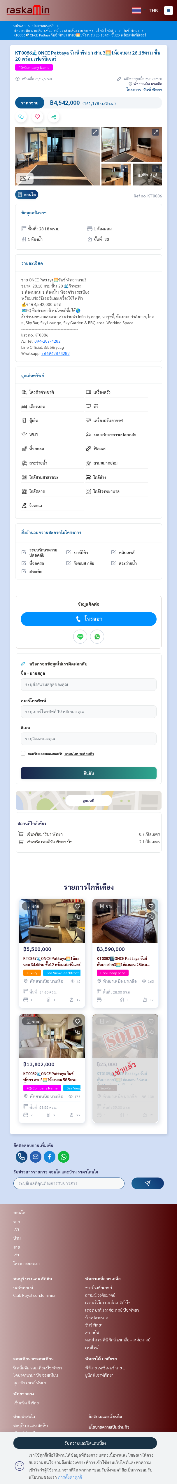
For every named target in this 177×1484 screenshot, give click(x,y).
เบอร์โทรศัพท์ (33, 700)
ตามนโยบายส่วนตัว (79, 753)
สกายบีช (92, 1332)
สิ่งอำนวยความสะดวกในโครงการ (51, 532)
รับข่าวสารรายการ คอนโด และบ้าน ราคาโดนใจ (55, 1171)
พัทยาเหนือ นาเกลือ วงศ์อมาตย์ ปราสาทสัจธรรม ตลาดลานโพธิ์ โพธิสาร (64, 30)
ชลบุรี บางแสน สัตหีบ (32, 1278)
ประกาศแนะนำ (43, 25)
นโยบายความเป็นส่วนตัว (109, 1426)
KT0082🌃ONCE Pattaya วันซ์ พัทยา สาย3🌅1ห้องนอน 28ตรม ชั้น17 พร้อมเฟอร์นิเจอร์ (122, 961)
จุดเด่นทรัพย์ (32, 375)
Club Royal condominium (35, 1295)
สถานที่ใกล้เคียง (31, 823)
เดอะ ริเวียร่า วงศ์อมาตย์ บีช (107, 1302)
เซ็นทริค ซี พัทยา (27, 1402)
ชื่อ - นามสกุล (33, 673)
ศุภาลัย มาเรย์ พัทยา (29, 1382)
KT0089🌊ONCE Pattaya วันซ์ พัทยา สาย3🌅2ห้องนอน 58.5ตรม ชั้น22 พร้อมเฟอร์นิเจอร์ (49, 1076)
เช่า (16, 1228)
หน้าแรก (19, 25)
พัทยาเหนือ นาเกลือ (103, 1278)
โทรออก (88, 618)
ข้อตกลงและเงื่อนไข (105, 1416)
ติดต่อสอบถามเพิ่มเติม (33, 1145)
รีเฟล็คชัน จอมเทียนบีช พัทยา (37, 1367)
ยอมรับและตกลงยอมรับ (45, 753)
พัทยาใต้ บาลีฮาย (101, 1358)
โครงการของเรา (26, 1263)
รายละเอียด (32, 263)
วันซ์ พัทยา (131, 30)
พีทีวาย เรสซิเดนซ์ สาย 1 (105, 1367)
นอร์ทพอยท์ (23, 1287)
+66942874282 (55, 353)
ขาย (16, 1221)
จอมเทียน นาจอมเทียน (33, 1358)
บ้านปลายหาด (96, 1317)
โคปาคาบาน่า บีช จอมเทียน (35, 1375)
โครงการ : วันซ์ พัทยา (144, 89)
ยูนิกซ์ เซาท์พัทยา (99, 1375)
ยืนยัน (88, 773)
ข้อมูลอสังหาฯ (34, 212)
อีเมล (25, 727)
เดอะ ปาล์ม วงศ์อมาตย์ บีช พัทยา (112, 1310)
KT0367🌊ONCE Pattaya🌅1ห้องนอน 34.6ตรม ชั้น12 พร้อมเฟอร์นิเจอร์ (51, 961)
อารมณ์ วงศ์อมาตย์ (100, 1295)
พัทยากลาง (23, 1393)
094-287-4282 (47, 341)
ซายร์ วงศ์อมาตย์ (98, 1287)
